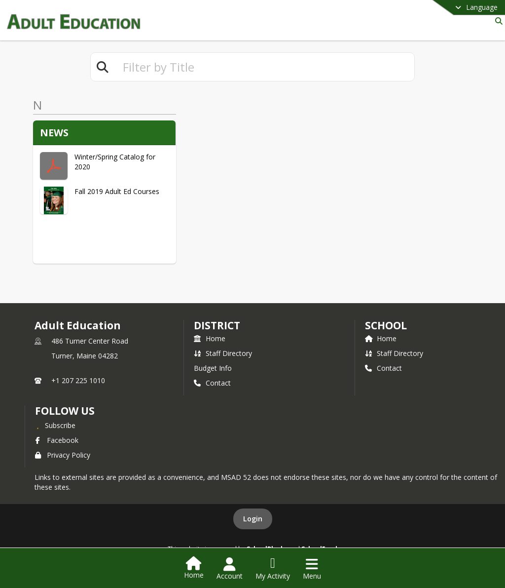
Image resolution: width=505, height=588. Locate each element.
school (386, 325)
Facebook (56, 440)
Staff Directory (223, 353)
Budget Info (213, 368)
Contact (212, 383)
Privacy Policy (62, 455)
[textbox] (264, 66)
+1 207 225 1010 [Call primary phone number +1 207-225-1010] (78, 380)
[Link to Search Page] (497, 21)
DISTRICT (217, 325)
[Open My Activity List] (272, 568)
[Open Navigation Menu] (312, 568)
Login (252, 518)
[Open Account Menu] (229, 568)
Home (209, 338)
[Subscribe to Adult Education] (55, 425)
